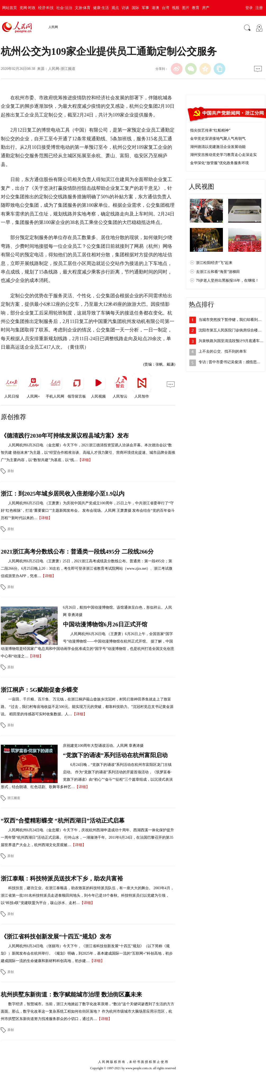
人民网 (53, 27)
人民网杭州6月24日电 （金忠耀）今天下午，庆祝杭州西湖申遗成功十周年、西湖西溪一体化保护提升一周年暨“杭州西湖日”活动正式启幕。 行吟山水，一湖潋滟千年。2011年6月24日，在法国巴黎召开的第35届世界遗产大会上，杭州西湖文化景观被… (87, 837)
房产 (205, 8)
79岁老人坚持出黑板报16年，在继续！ (227, 280)
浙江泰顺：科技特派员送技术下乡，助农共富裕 (62, 878)
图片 (185, 8)
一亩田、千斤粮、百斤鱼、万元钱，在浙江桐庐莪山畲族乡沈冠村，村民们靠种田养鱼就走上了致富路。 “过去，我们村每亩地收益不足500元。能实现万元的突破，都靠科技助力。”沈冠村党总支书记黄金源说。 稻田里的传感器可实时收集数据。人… (87, 706)
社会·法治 (64, 8)
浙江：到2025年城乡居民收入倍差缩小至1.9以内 (63, 493)
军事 (145, 8)
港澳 (155, 8)
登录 (249, 8)
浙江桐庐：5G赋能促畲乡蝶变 (39, 689)
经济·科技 (46, 8)
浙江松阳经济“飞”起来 (214, 263)
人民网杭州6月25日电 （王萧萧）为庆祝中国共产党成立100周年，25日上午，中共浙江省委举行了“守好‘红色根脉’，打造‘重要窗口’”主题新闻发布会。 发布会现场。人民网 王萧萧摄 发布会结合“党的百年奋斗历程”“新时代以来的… (88, 510)
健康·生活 (101, 8)
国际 (135, 8)
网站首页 (9, 8)
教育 (195, 8)
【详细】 (85, 460)
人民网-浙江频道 (61, 69)
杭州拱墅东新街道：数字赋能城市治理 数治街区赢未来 (71, 994)
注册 (259, 8)
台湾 (165, 8)
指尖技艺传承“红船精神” (210, 130)
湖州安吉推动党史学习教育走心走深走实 (223, 155)
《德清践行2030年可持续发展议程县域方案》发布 (65, 435)
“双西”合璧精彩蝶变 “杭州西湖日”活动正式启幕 (63, 820)
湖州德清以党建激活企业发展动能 (218, 147)
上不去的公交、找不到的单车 (223, 351)
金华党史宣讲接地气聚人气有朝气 (218, 139)
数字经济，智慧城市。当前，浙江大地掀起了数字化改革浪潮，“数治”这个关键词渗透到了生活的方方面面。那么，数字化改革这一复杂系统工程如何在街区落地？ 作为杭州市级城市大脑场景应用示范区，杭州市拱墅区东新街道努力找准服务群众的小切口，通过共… (87, 1011)
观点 (115, 8)
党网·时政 (27, 8)
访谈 (125, 8)
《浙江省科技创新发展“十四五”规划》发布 (56, 936)
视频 (175, 8)
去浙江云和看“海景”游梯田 (218, 272)
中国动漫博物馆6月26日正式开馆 (105, 624)
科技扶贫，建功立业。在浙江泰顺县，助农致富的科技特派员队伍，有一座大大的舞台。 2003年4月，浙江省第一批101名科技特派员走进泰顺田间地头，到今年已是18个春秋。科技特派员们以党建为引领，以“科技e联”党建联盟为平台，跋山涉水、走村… (87, 895)
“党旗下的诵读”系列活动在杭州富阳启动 (115, 755)
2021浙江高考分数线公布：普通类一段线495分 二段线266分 (77, 551)
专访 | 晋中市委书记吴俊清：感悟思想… (231, 362)
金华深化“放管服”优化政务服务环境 (219, 163)
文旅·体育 (83, 8)
